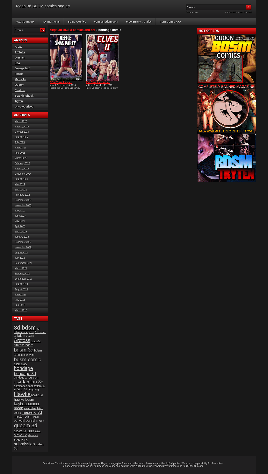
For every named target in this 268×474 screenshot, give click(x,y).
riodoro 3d (20, 431)
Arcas (18, 46)
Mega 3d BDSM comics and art (43, 6)
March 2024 (21, 189)
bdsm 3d (59, 88)
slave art (33, 435)
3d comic (40, 332)
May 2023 (20, 221)
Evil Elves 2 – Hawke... (98, 82)
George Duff (23, 68)
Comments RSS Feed (243, 12)
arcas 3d (30, 336)
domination (34, 386)
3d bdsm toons (99, 88)
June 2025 (20, 147)
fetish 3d (22, 389)
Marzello (20, 79)
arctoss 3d (35, 341)
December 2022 (23, 242)
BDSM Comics (77, 21)
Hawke (19, 73)
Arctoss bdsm (23, 345)
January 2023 (22, 236)
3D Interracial (51, 21)
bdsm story (112, 88)
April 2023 (20, 226)
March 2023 (21, 231)
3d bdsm (25, 327)
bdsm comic (27, 359)
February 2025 (22, 163)
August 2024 (21, 179)
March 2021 (21, 268)
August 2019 (21, 284)
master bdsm (23, 416)
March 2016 (21, 310)
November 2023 (23, 205)
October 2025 (22, 131)
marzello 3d (32, 412)
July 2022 (20, 257)
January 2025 (22, 168)
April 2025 (20, 152)
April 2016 (20, 305)
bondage (23, 368)
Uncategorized (24, 106)
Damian (20, 57)
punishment (35, 420)
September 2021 (23, 263)
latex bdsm (30, 408)
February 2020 (22, 273)
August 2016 (21, 289)
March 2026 (21, 121)
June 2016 (20, 294)
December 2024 (23, 173)
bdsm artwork (26, 354)
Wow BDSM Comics (139, 21)
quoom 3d (25, 426)
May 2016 (20, 299)
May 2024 (20, 184)
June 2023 (20, 215)
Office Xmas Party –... (61, 82)
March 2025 (21, 158)
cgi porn (33, 377)
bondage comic (72, 88)
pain (36, 416)
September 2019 (23, 278)
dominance (20, 386)
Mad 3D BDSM (25, 21)
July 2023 (20, 210)
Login (196, 12)
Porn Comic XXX (170, 21)
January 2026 (22, 126)
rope (30, 431)
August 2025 (21, 137)
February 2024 (22, 194)
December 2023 (23, 200)
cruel (17, 382)
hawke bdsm (24, 399)
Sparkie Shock (24, 95)
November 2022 (23, 247)
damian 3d (32, 381)
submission (24, 444)
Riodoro (20, 90)
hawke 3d (37, 395)
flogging (33, 389)
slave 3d (20, 435)
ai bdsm (19, 335)
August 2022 (21, 252)
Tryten (19, 101)
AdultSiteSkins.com (193, 466)
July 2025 (20, 142)
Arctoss (20, 52)
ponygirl (19, 420)
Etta (17, 63)
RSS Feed (229, 12)
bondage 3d (25, 373)
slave (37, 431)
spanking (21, 439)
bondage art (21, 377)
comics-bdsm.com (106, 21)
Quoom (19, 84)
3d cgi (31, 332)
